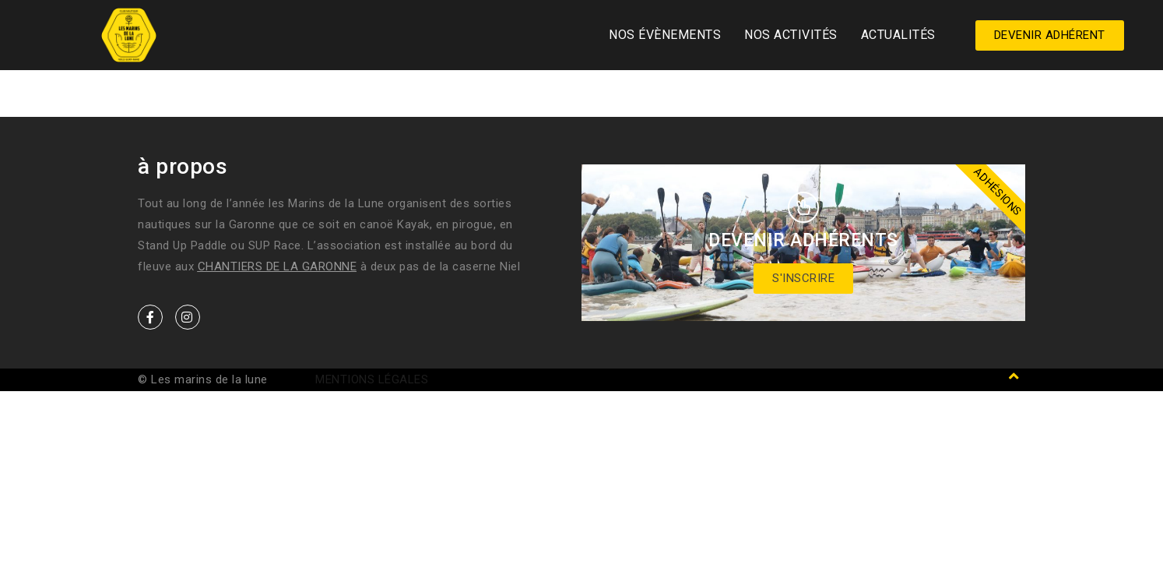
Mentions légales (371, 379)
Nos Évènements (665, 34)
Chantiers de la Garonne (277, 266)
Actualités (898, 34)
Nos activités (791, 34)
